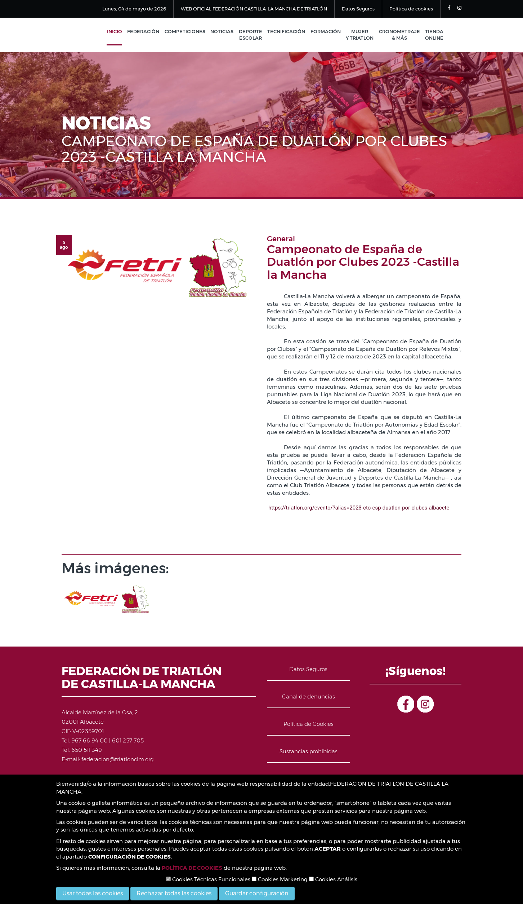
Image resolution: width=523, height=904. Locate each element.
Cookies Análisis (333, 879)
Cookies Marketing (280, 879)
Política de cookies (411, 9)
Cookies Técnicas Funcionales (208, 879)
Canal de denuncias (308, 697)
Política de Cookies (308, 724)
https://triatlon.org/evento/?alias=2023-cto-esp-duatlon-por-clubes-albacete (358, 508)
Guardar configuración (257, 893)
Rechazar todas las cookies (174, 893)
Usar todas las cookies (92, 893)
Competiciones (188, 32)
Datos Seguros (358, 9)
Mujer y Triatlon (361, 35)
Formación (327, 32)
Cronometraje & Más (399, 35)
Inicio (119, 32)
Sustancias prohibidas (309, 752)
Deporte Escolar (253, 35)
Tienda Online (434, 35)
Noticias (225, 32)
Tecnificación (288, 32)
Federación (147, 32)
